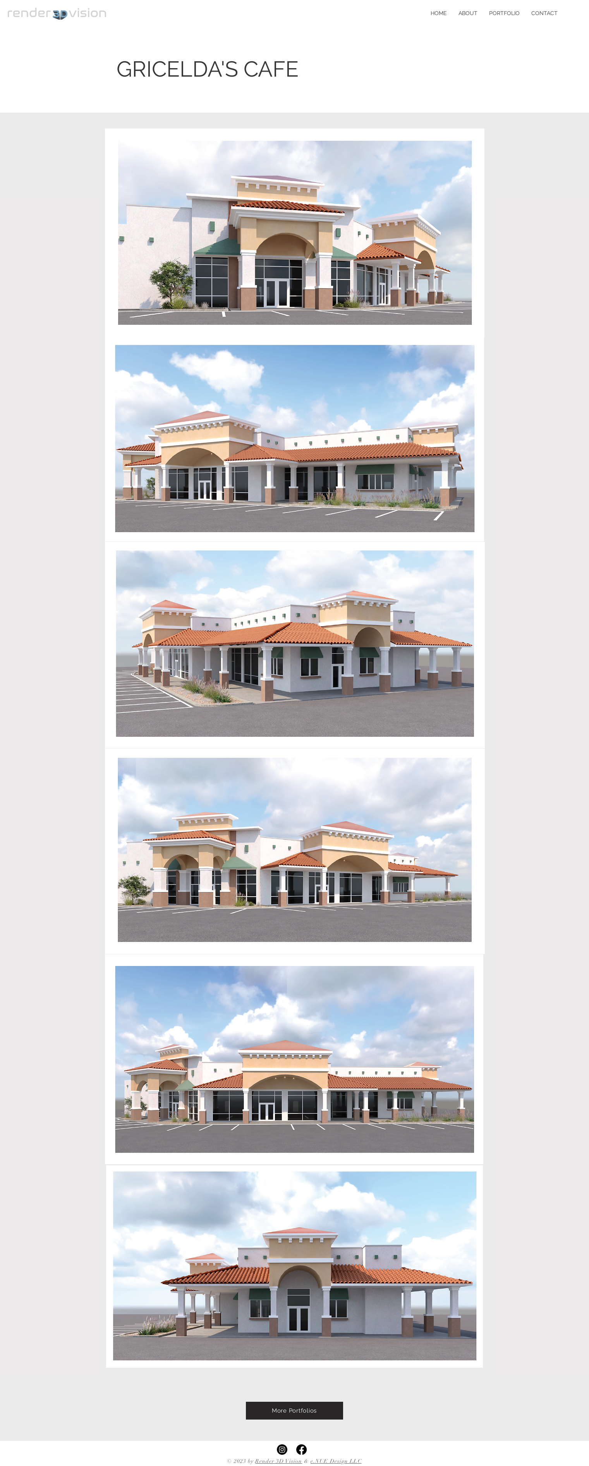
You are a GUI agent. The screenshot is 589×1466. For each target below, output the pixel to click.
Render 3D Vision (278, 1461)
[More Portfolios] (294, 1411)
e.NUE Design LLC (336, 1461)
